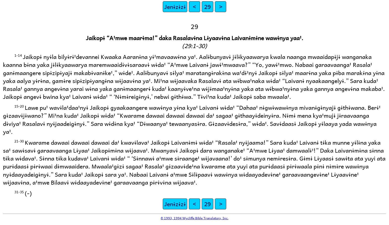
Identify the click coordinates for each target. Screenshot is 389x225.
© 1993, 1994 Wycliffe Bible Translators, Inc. (194, 218)
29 (207, 6)
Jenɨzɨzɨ (175, 6)
